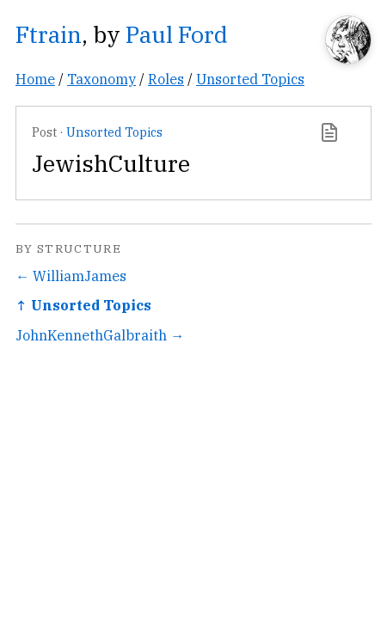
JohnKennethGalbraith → (99, 335)
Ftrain (48, 34)
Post (44, 132)
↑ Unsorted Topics (83, 305)
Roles (166, 79)
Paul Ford (177, 34)
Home (35, 79)
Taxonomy (101, 79)
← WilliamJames (70, 276)
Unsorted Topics (250, 79)
